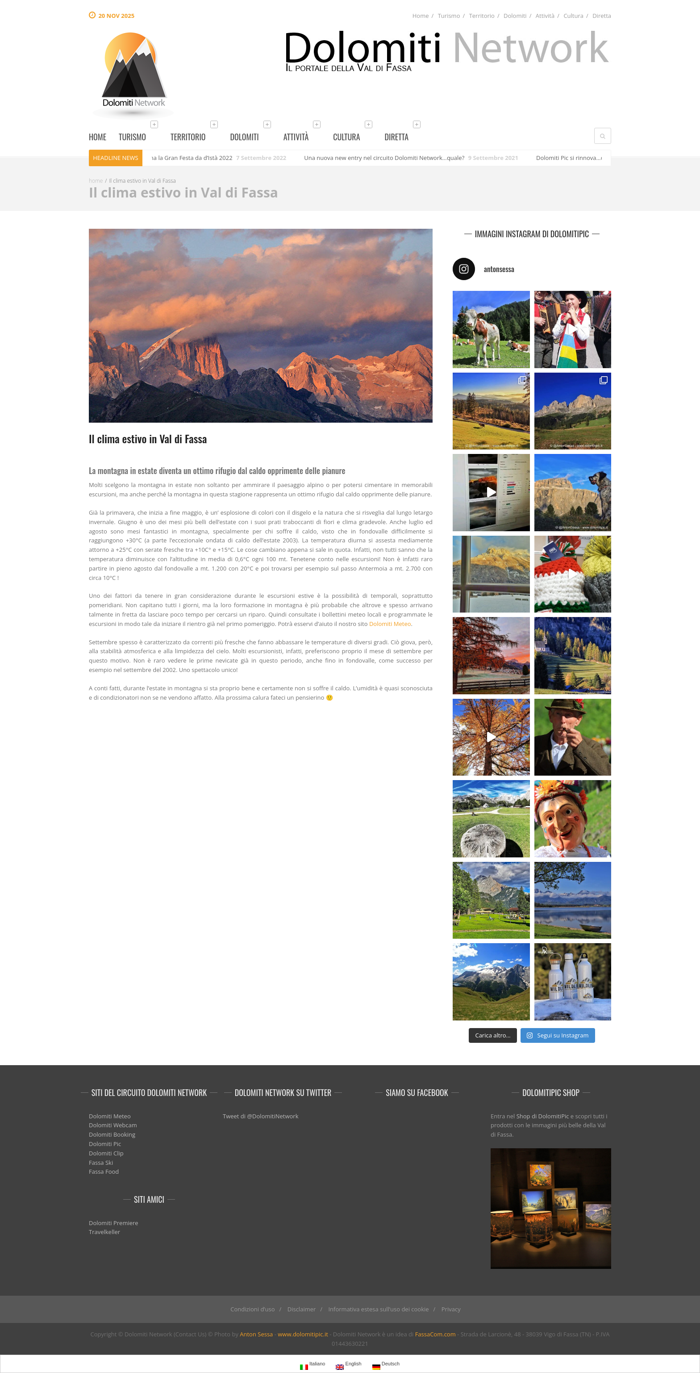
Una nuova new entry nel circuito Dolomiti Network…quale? (388, 158)
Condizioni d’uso (252, 1309)
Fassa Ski (101, 1163)
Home (420, 16)
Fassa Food (104, 1171)
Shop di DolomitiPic (543, 1116)
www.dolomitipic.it (303, 1334)
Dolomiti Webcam (113, 1125)
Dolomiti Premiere (113, 1223)
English (348, 1365)
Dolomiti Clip (106, 1153)
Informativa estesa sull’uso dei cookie (378, 1309)
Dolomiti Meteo (390, 624)
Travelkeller (104, 1232)
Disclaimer (302, 1309)
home (96, 181)
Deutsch (386, 1365)
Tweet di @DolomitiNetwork (260, 1116)
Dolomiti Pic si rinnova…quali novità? (589, 158)
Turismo (449, 16)
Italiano (312, 1365)
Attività (545, 16)
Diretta (601, 16)
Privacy (451, 1309)
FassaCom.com (435, 1334)
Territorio (482, 16)
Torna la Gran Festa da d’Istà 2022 (190, 158)
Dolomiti (515, 16)
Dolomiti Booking (112, 1134)
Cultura (573, 16)
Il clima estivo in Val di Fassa (148, 438)
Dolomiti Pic (105, 1144)
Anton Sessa (256, 1334)
